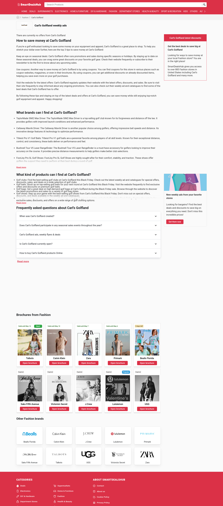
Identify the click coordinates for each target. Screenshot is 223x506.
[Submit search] (204, 4)
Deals (32, 11)
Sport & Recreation (171, 11)
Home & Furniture (79, 11)
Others (194, 11)
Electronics (61, 11)
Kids (185, 11)
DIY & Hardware (99, 11)
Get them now (175, 222)
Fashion (113, 11)
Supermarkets (45, 11)
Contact (98, 495)
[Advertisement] (88, 287)
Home (24, 11)
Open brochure (30, 363)
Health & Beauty (150, 11)
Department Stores (129, 11)
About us (99, 500)
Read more (21, 167)
